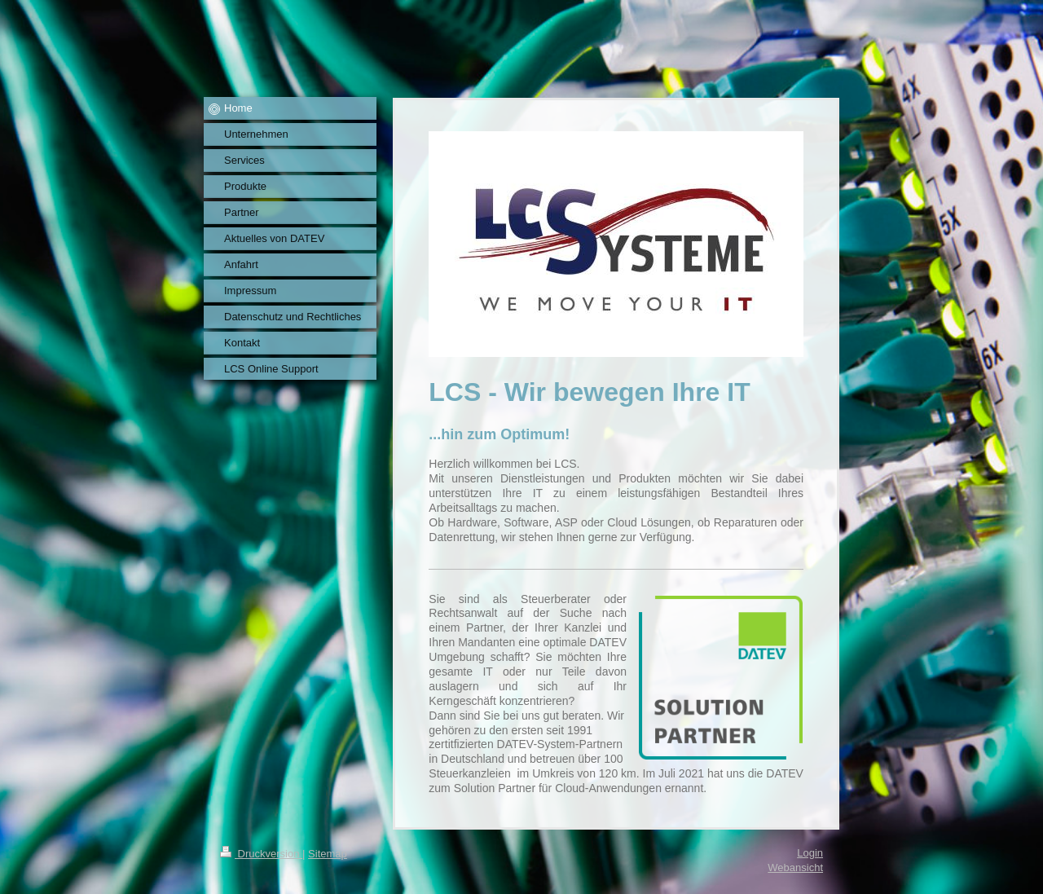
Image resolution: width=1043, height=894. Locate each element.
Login (810, 853)
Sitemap (327, 854)
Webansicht (795, 867)
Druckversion (261, 854)
